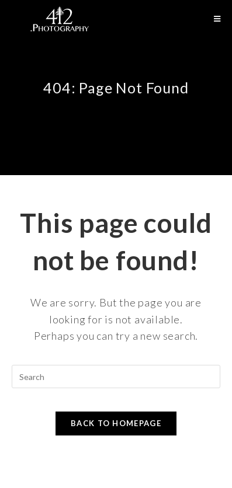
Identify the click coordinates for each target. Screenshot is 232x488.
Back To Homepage (116, 423)
